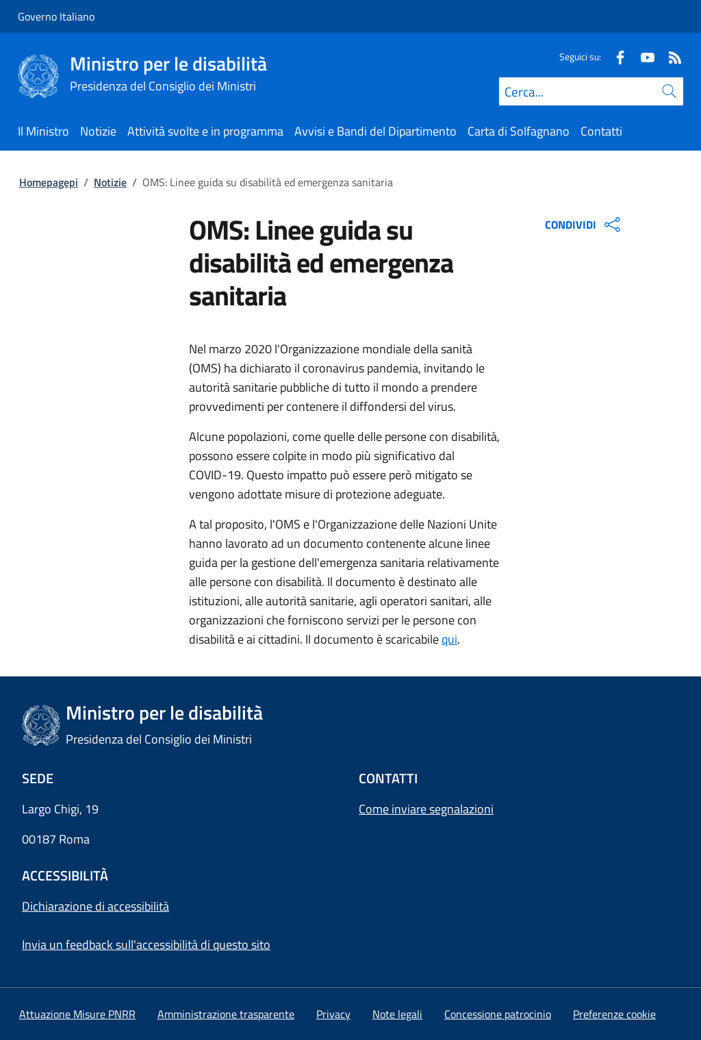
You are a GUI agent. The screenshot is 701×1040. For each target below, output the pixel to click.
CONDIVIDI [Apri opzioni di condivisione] (584, 225)
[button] (614, 1014)
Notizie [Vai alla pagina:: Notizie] (110, 182)
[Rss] (669, 56)
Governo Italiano (56, 16)
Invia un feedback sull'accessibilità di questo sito (146, 944)
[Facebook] (614, 56)
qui (449, 639)
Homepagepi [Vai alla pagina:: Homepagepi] (48, 182)
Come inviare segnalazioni (426, 809)
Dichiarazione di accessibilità (95, 906)
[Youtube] (642, 56)
